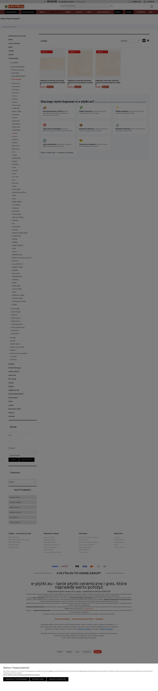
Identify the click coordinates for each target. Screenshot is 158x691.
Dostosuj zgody (38, 679)
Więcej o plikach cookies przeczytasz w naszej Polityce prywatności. (21, 674)
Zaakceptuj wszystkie (57, 679)
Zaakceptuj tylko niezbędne (16, 679)
